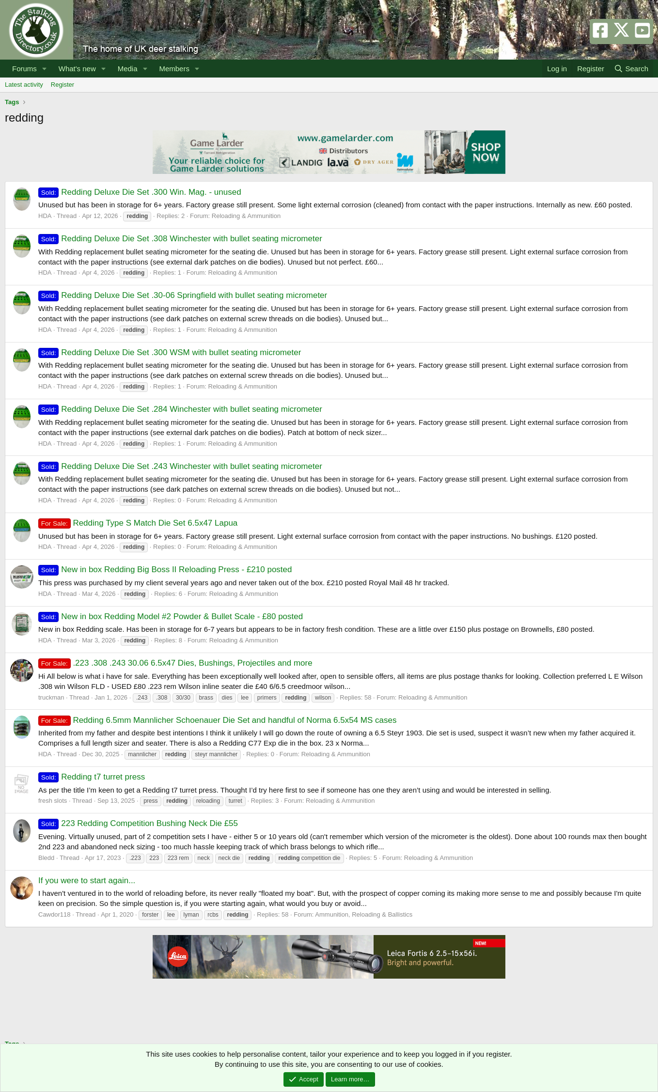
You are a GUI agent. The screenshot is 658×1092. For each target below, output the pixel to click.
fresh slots (52, 800)
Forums (24, 68)
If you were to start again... (86, 880)
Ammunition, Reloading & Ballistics (363, 914)
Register (62, 84)
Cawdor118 (54, 914)
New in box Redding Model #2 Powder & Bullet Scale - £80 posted (170, 616)
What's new (77, 68)
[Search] (631, 69)
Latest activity (24, 84)
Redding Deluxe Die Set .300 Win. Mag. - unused (139, 192)
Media (128, 68)
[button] (44, 69)
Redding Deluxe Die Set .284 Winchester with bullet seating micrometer (180, 409)
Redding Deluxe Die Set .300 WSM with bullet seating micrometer (169, 352)
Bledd (46, 857)
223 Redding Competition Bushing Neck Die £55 (138, 823)
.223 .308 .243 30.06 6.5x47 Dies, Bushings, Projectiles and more (175, 663)
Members (174, 68)
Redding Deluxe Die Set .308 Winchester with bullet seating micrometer (180, 238)
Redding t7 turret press (91, 776)
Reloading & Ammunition (246, 215)
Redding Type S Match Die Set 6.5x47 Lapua (137, 523)
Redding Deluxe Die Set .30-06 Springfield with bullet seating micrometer (182, 295)
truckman (51, 697)
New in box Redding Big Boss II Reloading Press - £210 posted (165, 569)
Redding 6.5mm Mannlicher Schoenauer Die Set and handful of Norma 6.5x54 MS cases (217, 720)
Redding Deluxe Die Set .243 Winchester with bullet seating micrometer (180, 466)
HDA (44, 215)
